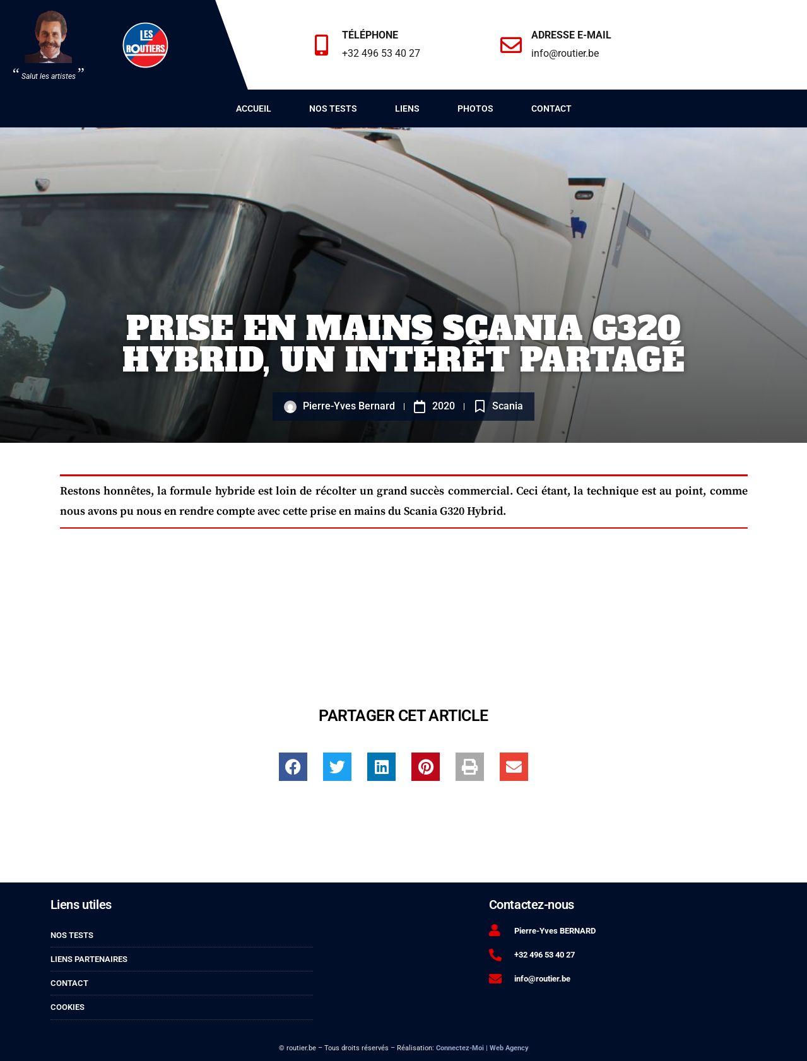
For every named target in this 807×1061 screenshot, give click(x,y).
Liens (407, 108)
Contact (551, 108)
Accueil (253, 108)
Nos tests (333, 108)
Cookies (67, 1007)
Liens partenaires (88, 959)
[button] (293, 767)
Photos (475, 108)
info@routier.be (565, 53)
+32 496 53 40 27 (382, 53)
